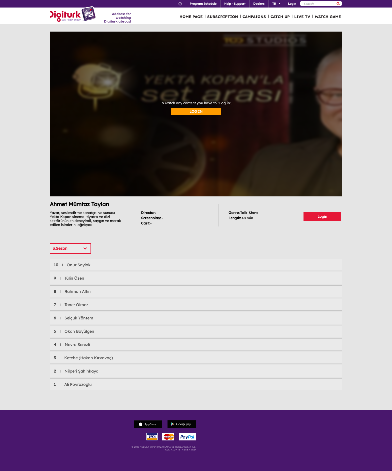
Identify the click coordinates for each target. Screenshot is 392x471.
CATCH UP (280, 16)
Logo (73, 14)
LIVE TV (302, 16)
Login (322, 216)
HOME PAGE (191, 16)
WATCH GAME (328, 16)
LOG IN (196, 111)
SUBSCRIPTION (222, 16)
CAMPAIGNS (254, 16)
